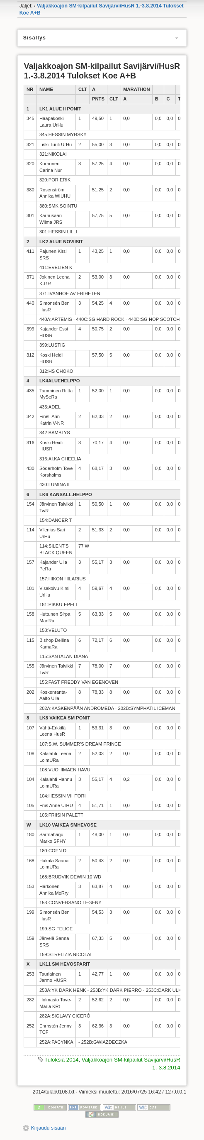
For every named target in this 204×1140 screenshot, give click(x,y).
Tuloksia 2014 (61, 1060)
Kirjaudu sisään (48, 1128)
